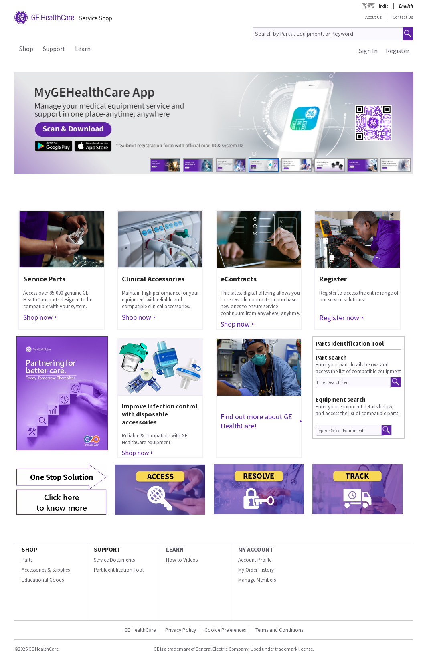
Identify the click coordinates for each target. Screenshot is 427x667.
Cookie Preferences (225, 630)
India (384, 6)
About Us (373, 17)
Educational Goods (43, 579)
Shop (26, 48)
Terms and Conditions (279, 630)
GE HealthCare (140, 630)
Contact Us (403, 17)
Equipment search (341, 399)
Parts (27, 559)
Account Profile (254, 559)
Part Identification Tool (119, 569)
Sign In (368, 50)
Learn (83, 48)
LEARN (175, 549)
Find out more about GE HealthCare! (256, 421)
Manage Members (257, 579)
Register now (339, 317)
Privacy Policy (180, 630)
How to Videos (182, 559)
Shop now (38, 317)
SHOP (29, 549)
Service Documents (114, 559)
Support (54, 48)
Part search (331, 357)
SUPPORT (107, 549)
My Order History (256, 569)
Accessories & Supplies (46, 569)
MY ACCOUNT (255, 549)
